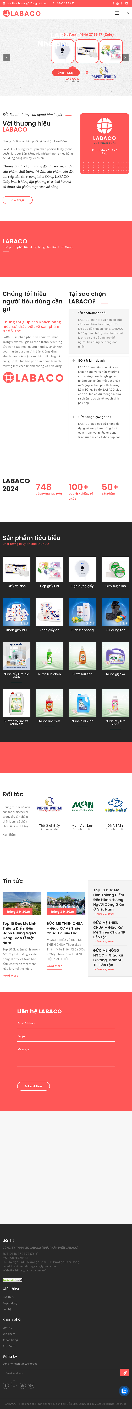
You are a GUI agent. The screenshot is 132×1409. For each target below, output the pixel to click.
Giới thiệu (17, 200)
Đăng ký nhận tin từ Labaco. (20, 1363)
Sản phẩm (9, 1334)
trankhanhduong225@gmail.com (25, 3)
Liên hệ (7, 1309)
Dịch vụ (7, 1327)
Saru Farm (9, 1346)
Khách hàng (10, 1340)
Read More (10, 976)
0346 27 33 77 (64, 3)
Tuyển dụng (10, 1303)
